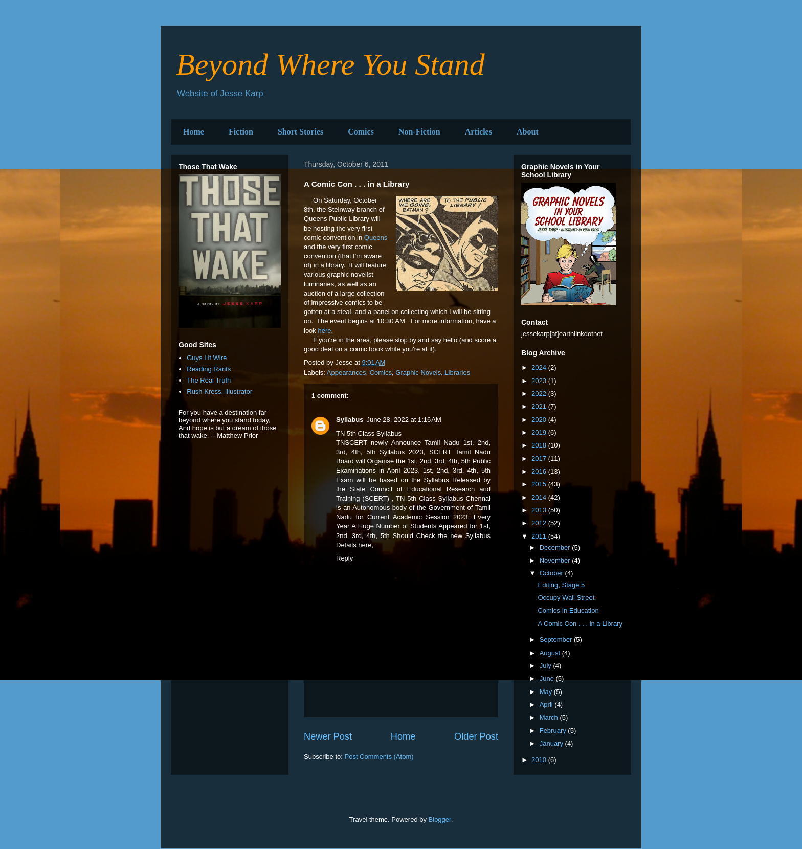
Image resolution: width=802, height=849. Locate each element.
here (324, 330)
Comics (361, 131)
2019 (539, 432)
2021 (539, 406)
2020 (539, 419)
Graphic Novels (418, 372)
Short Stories (300, 131)
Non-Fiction (419, 131)
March (550, 717)
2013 (539, 510)
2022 (539, 393)
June (548, 678)
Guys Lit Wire (207, 358)
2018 (539, 445)
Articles (478, 131)
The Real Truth (209, 380)
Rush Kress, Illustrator (219, 391)
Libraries (457, 372)
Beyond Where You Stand (330, 64)
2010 (539, 760)
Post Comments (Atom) (379, 757)
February (554, 730)
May (547, 692)
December (556, 547)
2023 (539, 381)
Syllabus (349, 419)
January (552, 743)
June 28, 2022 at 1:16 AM (403, 419)
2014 (539, 497)
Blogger (440, 819)
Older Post (476, 736)
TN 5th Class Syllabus (429, 498)
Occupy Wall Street (566, 597)
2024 (539, 367)
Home (193, 131)
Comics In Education (568, 610)
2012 (539, 523)
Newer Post (328, 736)
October (552, 573)
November (556, 560)
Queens (376, 237)
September (557, 639)
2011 (539, 536)
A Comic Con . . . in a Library (580, 624)
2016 (539, 471)
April (547, 704)
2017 (539, 458)
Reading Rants (209, 369)
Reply (344, 558)
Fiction (241, 131)
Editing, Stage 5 (561, 585)
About (528, 131)
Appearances (346, 372)
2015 (539, 484)
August (551, 653)
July (546, 665)
